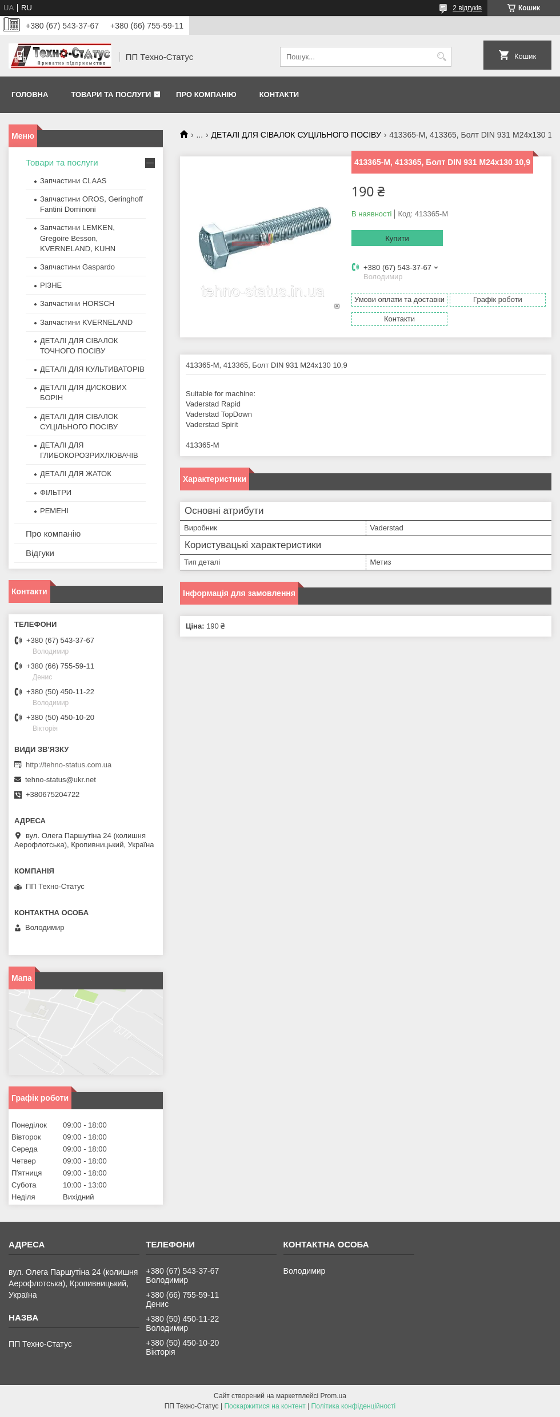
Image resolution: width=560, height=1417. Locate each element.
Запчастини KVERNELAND (86, 322)
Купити (397, 238)
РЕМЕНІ (54, 510)
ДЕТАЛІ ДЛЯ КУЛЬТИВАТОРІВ (92, 369)
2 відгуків (467, 8)
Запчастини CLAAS (73, 180)
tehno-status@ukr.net (60, 779)
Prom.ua (333, 1396)
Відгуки (40, 553)
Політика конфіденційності (353, 1406)
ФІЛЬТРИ (55, 492)
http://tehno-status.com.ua (68, 764)
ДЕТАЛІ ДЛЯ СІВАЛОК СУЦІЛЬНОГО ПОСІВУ (296, 134)
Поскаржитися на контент (264, 1406)
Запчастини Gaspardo (77, 267)
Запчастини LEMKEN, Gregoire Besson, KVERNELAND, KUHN (77, 237)
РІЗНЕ (51, 285)
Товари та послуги (111, 94)
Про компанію (206, 94)
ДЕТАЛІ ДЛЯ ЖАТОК (75, 473)
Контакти (279, 94)
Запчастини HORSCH (77, 303)
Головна (29, 94)
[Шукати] (441, 57)
